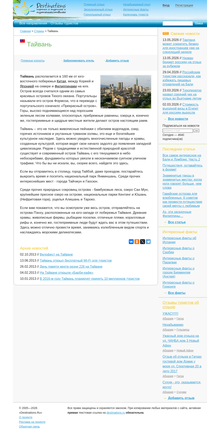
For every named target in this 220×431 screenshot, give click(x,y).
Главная (25, 31)
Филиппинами (66, 86)
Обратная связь (29, 426)
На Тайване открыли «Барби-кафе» (66, 272)
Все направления (33, 23)
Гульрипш (183, 329)
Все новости (178, 119)
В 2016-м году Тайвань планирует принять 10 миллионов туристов (90, 278)
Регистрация (184, 5)
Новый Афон (185, 350)
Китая (61, 81)
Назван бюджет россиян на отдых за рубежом (182, 62)
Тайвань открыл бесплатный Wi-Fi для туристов (76, 260)
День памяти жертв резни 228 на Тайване (71, 266)
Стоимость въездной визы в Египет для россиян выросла (181, 108)
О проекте (25, 417)
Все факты (176, 293)
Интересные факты (136, 9)
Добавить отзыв (117, 60)
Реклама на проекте (32, 422)
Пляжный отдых (94, 4)
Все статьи (177, 222)
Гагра (180, 318)
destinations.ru (116, 412)
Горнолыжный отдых (97, 14)
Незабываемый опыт (137, 4)
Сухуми (181, 392)
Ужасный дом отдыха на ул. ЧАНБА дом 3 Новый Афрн (181, 340)
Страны (39, 31)
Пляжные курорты (32, 60)
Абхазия (168, 318)
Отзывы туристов (64, 23)
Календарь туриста (135, 14)
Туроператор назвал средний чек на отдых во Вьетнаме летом (182, 94)
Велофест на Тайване (56, 254)
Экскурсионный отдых (98, 9)
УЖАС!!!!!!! (170, 313)
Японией (27, 86)
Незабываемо (173, 324)
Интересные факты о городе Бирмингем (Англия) (178, 272)
